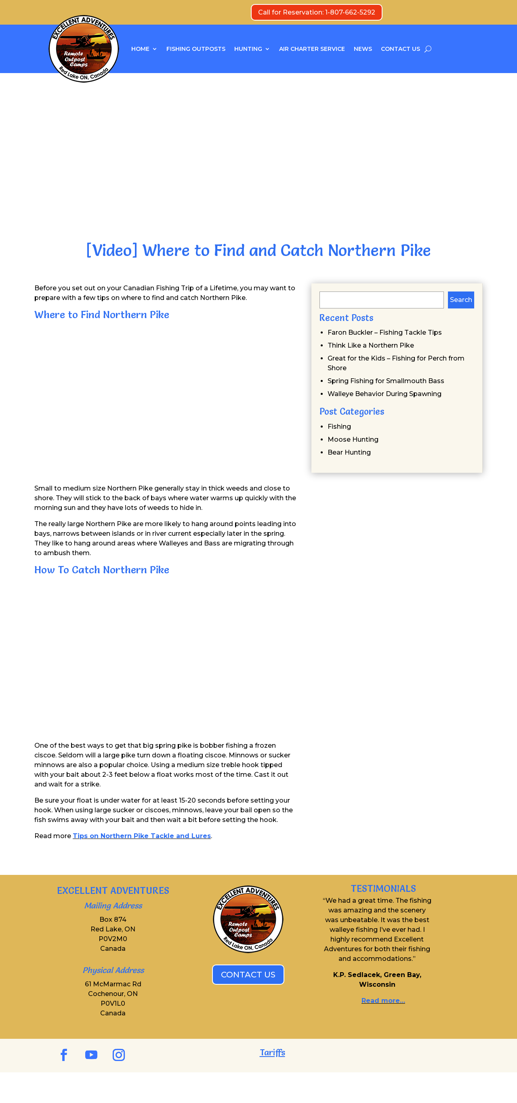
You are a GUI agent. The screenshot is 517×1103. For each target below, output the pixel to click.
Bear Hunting (349, 452)
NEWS (363, 48)
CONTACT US (400, 48)
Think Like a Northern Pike (371, 345)
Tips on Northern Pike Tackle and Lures (142, 836)
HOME (140, 48)
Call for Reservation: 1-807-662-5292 (316, 12)
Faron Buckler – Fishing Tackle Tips (385, 332)
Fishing (339, 426)
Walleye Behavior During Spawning (384, 394)
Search (461, 300)
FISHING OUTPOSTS (195, 48)
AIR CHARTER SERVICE (312, 48)
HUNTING (248, 48)
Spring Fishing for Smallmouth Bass (386, 381)
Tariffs (272, 1052)
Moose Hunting (353, 439)
